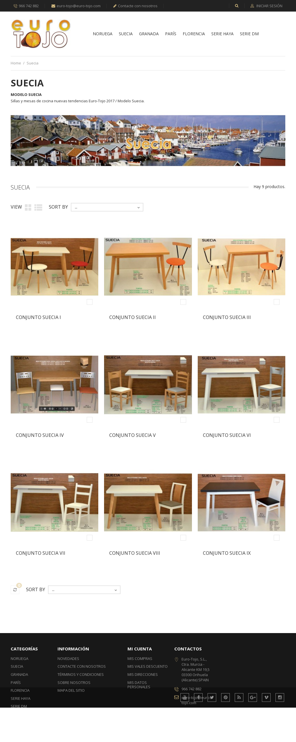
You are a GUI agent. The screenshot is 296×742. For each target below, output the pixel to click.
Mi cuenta (139, 649)
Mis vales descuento (147, 666)
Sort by (58, 207)
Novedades (68, 658)
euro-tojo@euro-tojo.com (76, 5)
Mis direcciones (142, 674)
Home (16, 63)
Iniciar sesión (269, 6)
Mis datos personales (138, 685)
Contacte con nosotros (135, 5)
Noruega (102, 33)
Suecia (126, 33)
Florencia (194, 33)
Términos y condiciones (81, 674)
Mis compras (139, 658)
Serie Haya (222, 33)
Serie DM (249, 33)
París (170, 33)
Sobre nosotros (74, 682)
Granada (149, 33)
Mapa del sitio (71, 690)
